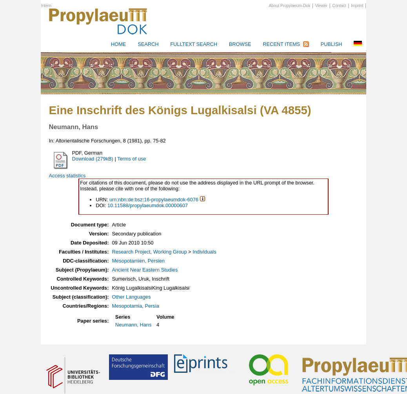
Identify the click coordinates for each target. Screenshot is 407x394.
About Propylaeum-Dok (290, 6)
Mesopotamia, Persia (135, 306)
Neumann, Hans (133, 325)
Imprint (357, 6)
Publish (331, 44)
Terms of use (131, 159)
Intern (46, 6)
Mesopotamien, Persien (138, 261)
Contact (339, 6)
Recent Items (281, 44)
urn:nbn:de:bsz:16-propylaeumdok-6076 (153, 199)
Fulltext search (193, 44)
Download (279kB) (92, 159)
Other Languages (131, 297)
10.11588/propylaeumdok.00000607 (147, 205)
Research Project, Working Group (149, 252)
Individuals (204, 252)
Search (148, 44)
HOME (118, 44)
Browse (240, 44)
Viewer (321, 6)
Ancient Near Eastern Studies (145, 270)
